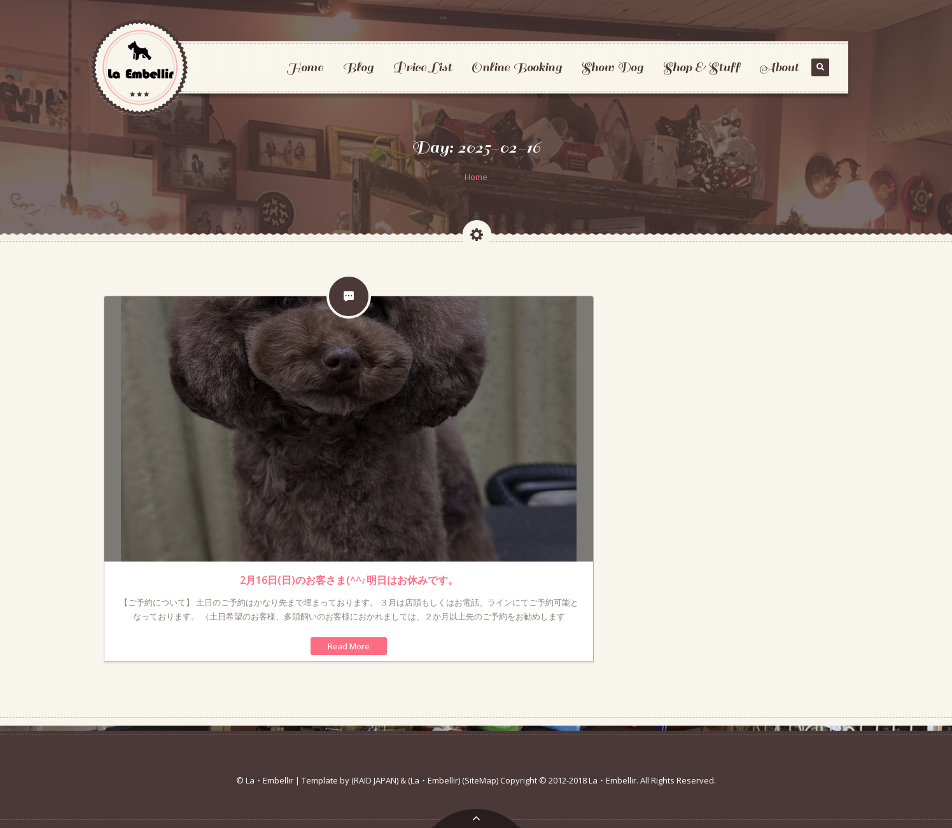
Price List (422, 67)
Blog (358, 67)
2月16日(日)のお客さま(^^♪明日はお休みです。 (349, 580)
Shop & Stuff (701, 67)
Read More (349, 646)
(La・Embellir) (434, 780)
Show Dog (612, 67)
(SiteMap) (480, 780)
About (779, 67)
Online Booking (516, 67)
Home (304, 67)
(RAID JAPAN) (374, 780)
